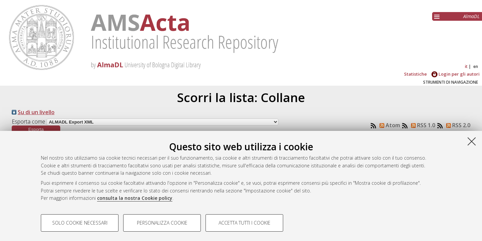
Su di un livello (36, 112)
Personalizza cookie (162, 223)
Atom (388, 125)
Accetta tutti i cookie (244, 223)
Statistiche (415, 74)
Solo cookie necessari (79, 223)
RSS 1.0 (421, 125)
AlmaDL (471, 16)
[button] (36, 129)
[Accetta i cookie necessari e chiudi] (471, 141)
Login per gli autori (455, 74)
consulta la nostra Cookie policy (134, 198)
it (466, 66)
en (475, 66)
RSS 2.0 (457, 125)
